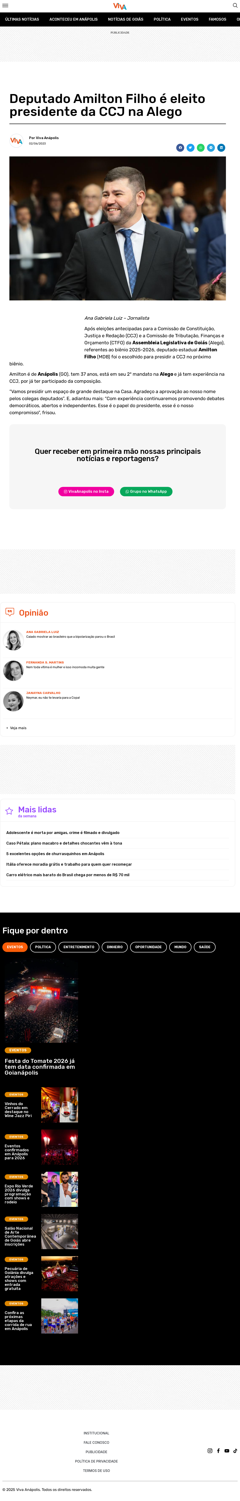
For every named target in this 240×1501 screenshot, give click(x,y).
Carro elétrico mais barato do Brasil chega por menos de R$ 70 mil (67, 875)
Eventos (190, 19)
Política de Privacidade (96, 1461)
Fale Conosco (96, 1442)
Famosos (217, 19)
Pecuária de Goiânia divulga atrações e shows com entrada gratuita (19, 1278)
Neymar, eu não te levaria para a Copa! (53, 697)
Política (162, 19)
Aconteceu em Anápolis (73, 19)
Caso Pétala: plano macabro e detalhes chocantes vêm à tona (64, 843)
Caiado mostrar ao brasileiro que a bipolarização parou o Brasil (70, 636)
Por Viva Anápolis (44, 138)
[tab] (15, 947)
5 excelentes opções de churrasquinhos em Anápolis (55, 854)
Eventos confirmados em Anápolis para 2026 (17, 1152)
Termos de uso (96, 1471)
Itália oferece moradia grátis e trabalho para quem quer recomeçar (69, 864)
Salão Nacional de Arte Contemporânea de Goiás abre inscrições (20, 1236)
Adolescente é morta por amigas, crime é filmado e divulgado (63, 832)
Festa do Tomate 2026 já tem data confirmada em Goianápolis (40, 1067)
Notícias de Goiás (125, 19)
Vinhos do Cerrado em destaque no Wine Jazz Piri (18, 1109)
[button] (180, 148)
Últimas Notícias (22, 19)
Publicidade (96, 1452)
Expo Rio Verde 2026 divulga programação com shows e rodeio (19, 1194)
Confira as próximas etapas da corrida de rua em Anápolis (18, 1320)
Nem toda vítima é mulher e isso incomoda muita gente (65, 667)
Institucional (96, 1433)
